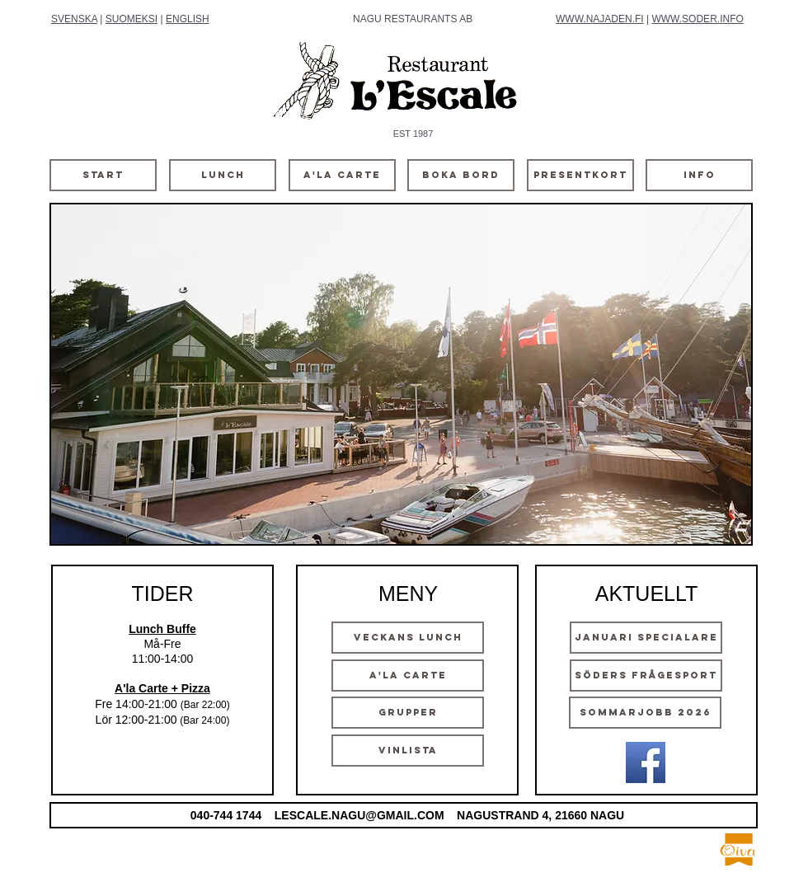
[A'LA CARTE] (342, 175)
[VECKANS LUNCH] (407, 638)
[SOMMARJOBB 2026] (645, 713)
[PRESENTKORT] (580, 175)
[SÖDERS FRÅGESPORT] (646, 675)
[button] (401, 374)
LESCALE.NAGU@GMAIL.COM (359, 815)
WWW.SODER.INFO (697, 19)
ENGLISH (187, 19)
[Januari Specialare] (646, 638)
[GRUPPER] (407, 713)
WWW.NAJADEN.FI (600, 19)
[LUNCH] (222, 175)
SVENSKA (74, 19)
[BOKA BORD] (460, 175)
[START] (103, 175)
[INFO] (699, 175)
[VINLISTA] (407, 750)
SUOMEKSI (131, 19)
